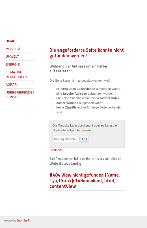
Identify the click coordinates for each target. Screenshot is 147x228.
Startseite (55, 150)
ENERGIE (13, 64)
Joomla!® (23, 220)
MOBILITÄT (14, 49)
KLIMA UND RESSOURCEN (17, 74)
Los (84, 139)
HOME (10, 41)
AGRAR (11, 84)
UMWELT (12, 56)
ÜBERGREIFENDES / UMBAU (20, 95)
